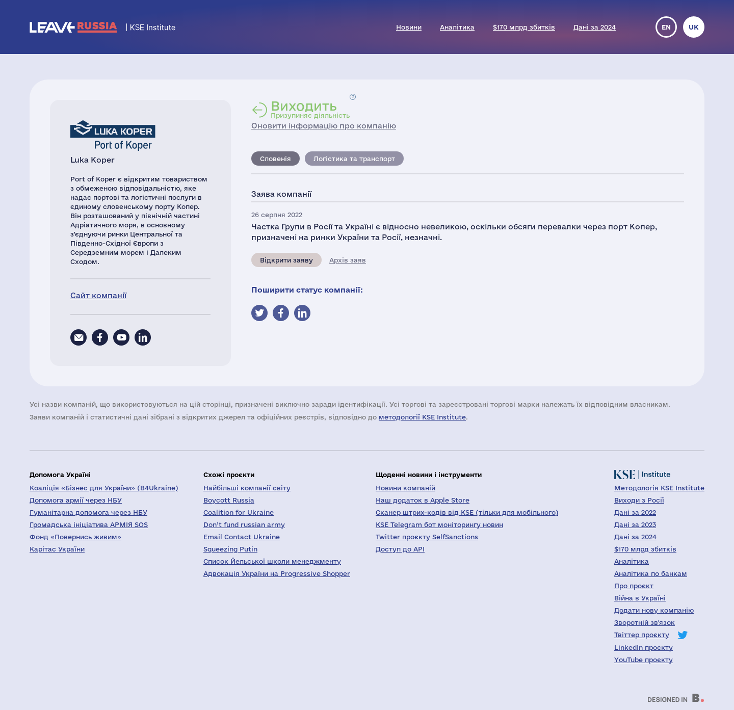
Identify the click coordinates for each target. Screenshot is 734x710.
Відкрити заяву (286, 260)
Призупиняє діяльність (310, 109)
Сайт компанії (98, 295)
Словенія (275, 158)
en (666, 27)
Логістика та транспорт (354, 158)
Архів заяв (347, 260)
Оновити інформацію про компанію (323, 125)
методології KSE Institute (422, 416)
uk (694, 27)
